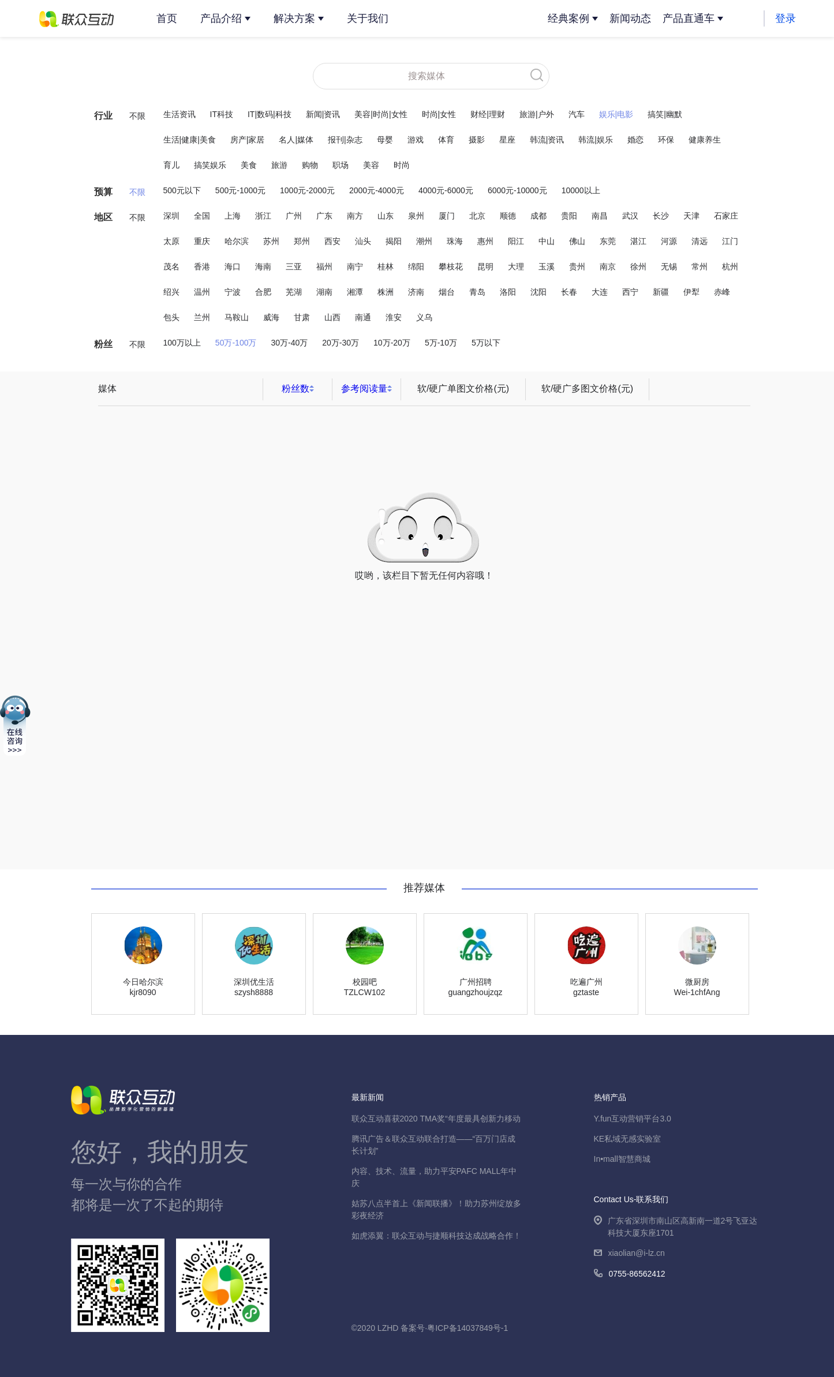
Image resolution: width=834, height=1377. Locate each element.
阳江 (516, 241)
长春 (569, 292)
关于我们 (367, 18)
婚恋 (635, 139)
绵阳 (416, 266)
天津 (691, 215)
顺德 (508, 215)
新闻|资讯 (323, 114)
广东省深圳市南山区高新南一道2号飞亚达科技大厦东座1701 (676, 1227)
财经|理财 (487, 114)
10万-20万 (391, 342)
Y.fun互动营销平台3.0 (632, 1118)
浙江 (263, 215)
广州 (294, 215)
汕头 (363, 241)
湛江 (638, 241)
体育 (446, 139)
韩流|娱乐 (595, 139)
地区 (103, 217)
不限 (137, 116)
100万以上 (182, 342)
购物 (310, 165)
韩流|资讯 (547, 139)
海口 (233, 266)
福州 (324, 266)
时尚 (402, 165)
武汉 (630, 215)
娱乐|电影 (616, 114)
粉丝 (103, 344)
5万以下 (486, 342)
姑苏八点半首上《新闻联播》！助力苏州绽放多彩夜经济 (436, 1209)
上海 (233, 215)
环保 (666, 139)
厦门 (447, 215)
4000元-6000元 (445, 190)
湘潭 (355, 292)
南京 (608, 266)
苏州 (271, 241)
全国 (202, 215)
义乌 (424, 317)
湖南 (324, 292)
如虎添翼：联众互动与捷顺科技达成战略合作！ (436, 1235)
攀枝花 (451, 266)
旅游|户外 (536, 114)
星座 (507, 139)
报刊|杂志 (345, 139)
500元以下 (182, 190)
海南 (263, 266)
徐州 (638, 266)
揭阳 (394, 241)
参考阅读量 (364, 388)
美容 (371, 165)
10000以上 (581, 190)
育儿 (171, 165)
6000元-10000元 (517, 190)
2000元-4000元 (376, 190)
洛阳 (508, 292)
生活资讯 (179, 114)
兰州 (202, 317)
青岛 (477, 292)
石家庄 (726, 215)
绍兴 (171, 292)
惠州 (485, 241)
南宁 (355, 266)
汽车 (577, 114)
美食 (249, 165)
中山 (546, 241)
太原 (171, 241)
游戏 (415, 139)
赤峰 (722, 292)
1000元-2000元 (307, 190)
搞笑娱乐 (210, 165)
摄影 (477, 139)
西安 (332, 241)
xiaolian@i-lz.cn (629, 1254)
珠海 (455, 241)
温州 (202, 292)
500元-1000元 (240, 190)
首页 (166, 18)
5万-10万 (441, 342)
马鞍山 (237, 317)
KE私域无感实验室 (627, 1138)
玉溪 (546, 266)
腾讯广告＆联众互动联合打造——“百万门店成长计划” (433, 1144)
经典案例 (568, 18)
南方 (355, 215)
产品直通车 (689, 18)
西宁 (630, 292)
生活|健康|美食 (189, 139)
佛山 (577, 241)
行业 (103, 116)
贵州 (577, 266)
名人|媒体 (296, 139)
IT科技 (221, 114)
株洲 (385, 292)
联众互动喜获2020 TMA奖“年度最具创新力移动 (436, 1118)
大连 (600, 292)
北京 (477, 215)
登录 (785, 18)
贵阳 (569, 215)
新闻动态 (630, 18)
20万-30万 (340, 342)
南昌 (600, 215)
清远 (699, 241)
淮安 (394, 317)
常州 (699, 266)
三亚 (294, 266)
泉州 (416, 215)
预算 (103, 192)
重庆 (202, 241)
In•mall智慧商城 (622, 1159)
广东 (324, 215)
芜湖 (294, 292)
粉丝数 (295, 388)
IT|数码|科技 (269, 114)
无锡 (669, 266)
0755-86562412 (629, 1275)
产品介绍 (221, 18)
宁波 (233, 292)
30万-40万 (289, 342)
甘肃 (302, 317)
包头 (171, 317)
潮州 (424, 241)
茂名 (171, 266)
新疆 (661, 292)
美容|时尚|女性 (380, 114)
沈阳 (538, 292)
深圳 (171, 215)
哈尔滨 (237, 241)
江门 (730, 241)
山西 (332, 317)
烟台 (447, 292)
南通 (363, 317)
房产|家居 (247, 139)
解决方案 (294, 18)
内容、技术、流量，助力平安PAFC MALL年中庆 (434, 1177)
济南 (416, 292)
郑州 (302, 241)
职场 (340, 165)
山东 (385, 215)
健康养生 (705, 139)
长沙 (661, 215)
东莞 (608, 241)
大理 (516, 266)
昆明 (485, 266)
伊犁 (691, 292)
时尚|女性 (439, 114)
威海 (271, 317)
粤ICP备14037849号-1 (467, 1328)
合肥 (263, 292)
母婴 (385, 139)
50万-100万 (236, 342)
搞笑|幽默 (665, 114)
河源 (669, 241)
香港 (202, 266)
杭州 (730, 266)
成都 (538, 215)
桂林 (385, 266)
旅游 (279, 165)
